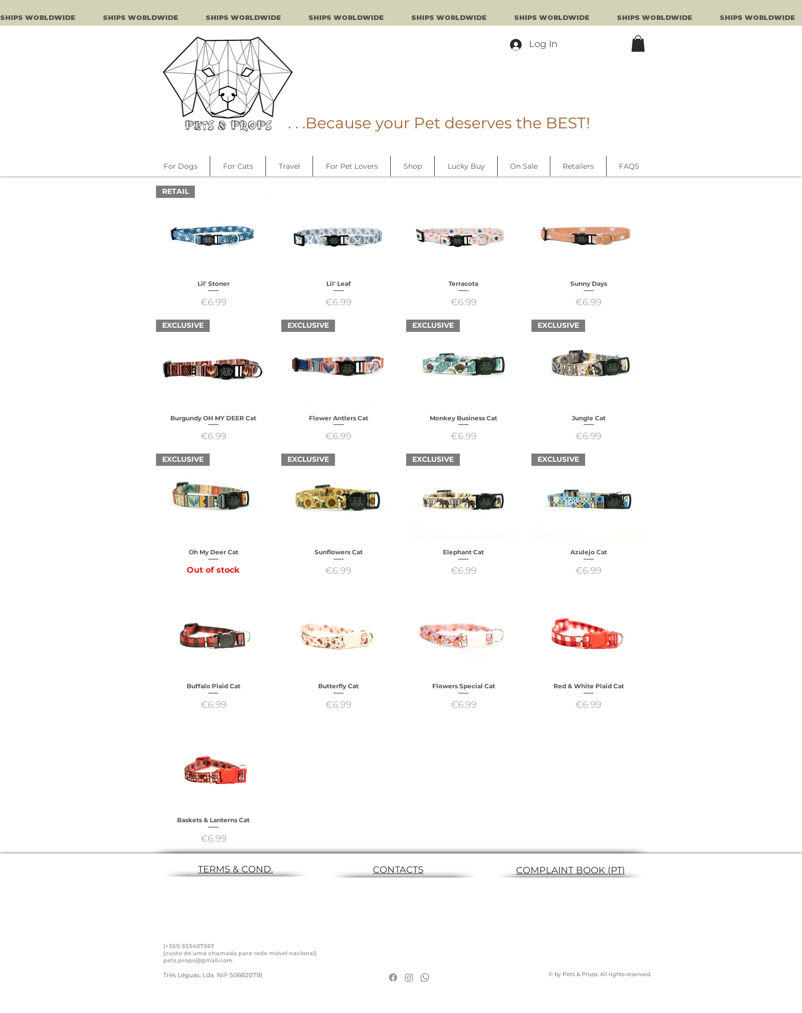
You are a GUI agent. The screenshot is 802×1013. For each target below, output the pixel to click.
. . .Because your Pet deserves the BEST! (439, 123)
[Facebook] (393, 977)
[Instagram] (409, 977)
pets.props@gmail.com (198, 960)
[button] (638, 43)
